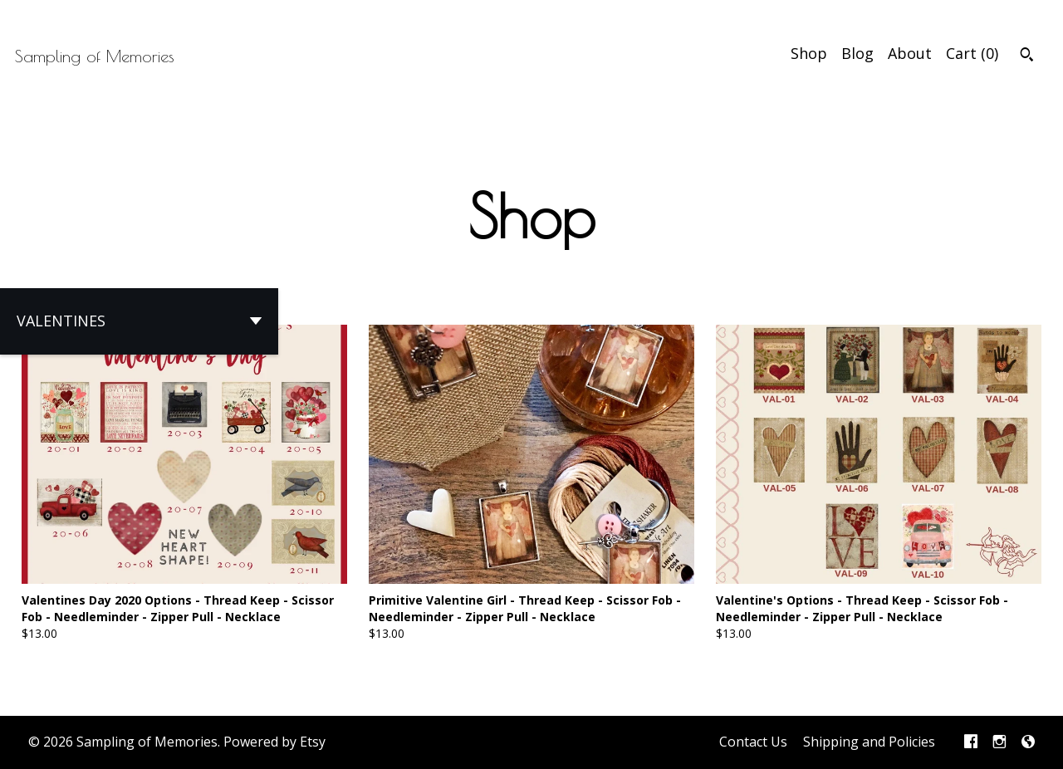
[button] (139, 321)
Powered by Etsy (274, 741)
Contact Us (753, 741)
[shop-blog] (1028, 742)
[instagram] (999, 742)
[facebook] (970, 742)
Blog (857, 53)
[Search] (1027, 56)
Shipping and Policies (869, 741)
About (910, 53)
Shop (809, 53)
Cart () (972, 53)
